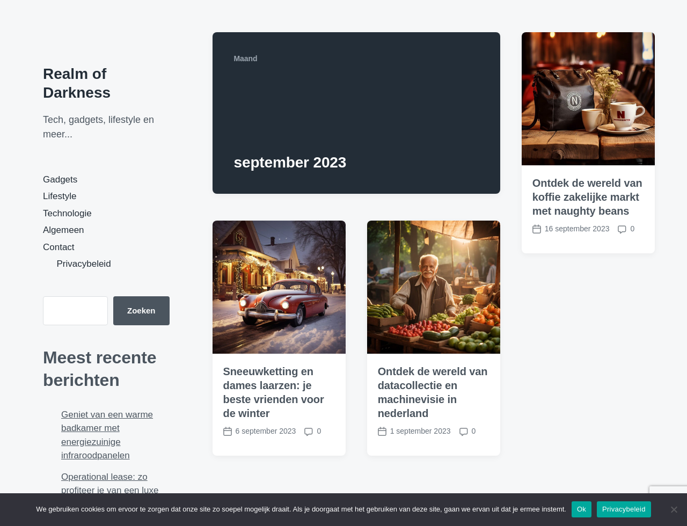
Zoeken (141, 310)
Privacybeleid (84, 264)
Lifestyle (59, 196)
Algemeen (63, 230)
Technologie (67, 213)
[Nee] (673, 509)
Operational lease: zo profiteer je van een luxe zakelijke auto (109, 490)
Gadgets (60, 179)
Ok (581, 509)
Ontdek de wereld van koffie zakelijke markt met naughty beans (587, 197)
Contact (59, 247)
